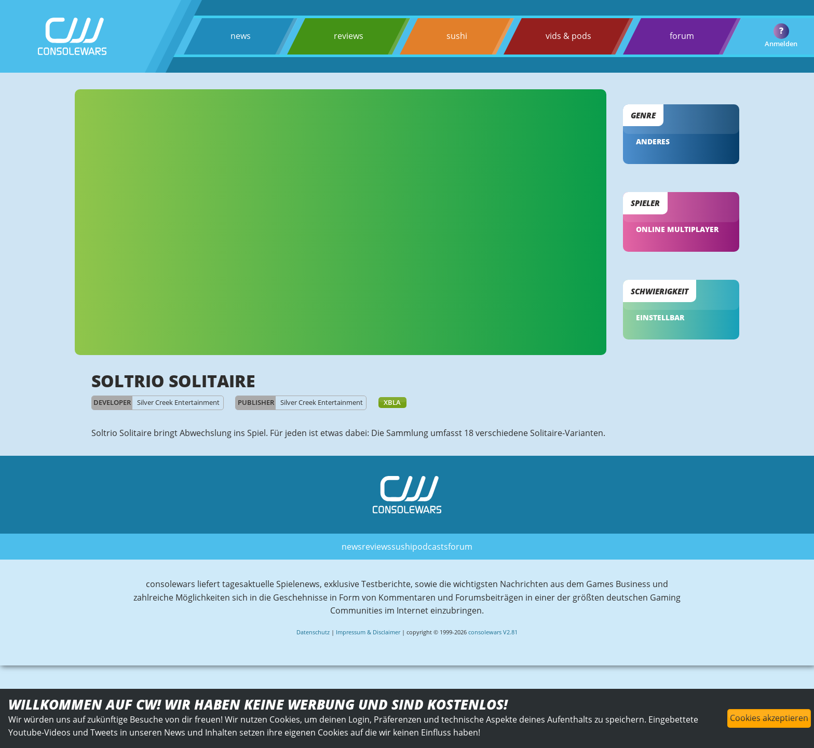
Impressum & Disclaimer (368, 634)
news (240, 36)
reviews (348, 36)
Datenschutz (313, 634)
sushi (456, 36)
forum (681, 36)
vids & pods (568, 36)
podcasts (430, 548)
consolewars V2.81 (493, 634)
